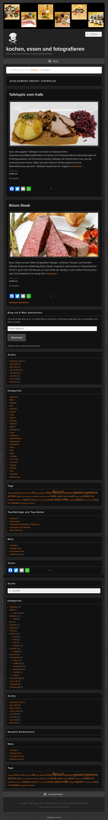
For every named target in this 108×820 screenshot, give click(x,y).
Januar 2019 (15, 370)
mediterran (14, 435)
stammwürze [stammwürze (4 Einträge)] (88, 500)
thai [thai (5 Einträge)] (9, 503)
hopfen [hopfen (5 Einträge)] (19, 496)
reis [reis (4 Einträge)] (80, 496)
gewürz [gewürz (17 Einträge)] (79, 492)
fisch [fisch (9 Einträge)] (49, 492)
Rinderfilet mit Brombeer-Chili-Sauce (24, 524)
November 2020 (16, 361)
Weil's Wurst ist (16, 530)
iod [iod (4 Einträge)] (23, 496)
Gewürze (13, 424)
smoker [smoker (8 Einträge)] (50, 499)
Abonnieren (17, 337)
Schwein (13, 456)
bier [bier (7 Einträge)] (16, 493)
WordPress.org (17, 554)
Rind (12, 450)
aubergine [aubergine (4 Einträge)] (11, 493)
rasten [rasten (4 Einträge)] (77, 496)
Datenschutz (15, 521)
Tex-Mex (13, 468)
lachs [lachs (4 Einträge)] (32, 496)
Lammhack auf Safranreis (20, 527)
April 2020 (14, 364)
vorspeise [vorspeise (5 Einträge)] (24, 503)
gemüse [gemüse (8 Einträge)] (69, 492)
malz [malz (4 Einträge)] (48, 496)
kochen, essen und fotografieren (45, 49)
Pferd (12, 447)
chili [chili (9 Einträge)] (33, 492)
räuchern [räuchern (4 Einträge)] (19, 500)
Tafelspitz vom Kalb (26, 94)
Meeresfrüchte (15, 438)
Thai (11, 471)
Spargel (13, 465)
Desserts (13, 409)
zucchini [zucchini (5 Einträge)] (31, 503)
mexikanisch (15, 441)
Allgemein (14, 397)
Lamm (12, 432)
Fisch (12, 415)
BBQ (12, 400)
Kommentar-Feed (17, 551)
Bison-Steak (19, 205)
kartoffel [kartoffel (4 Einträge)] (27, 496)
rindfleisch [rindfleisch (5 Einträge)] (12, 500)
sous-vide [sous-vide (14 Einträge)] (61, 499)
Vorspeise (14, 474)
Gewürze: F (14, 518)
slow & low (14, 459)
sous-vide (14, 462)
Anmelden (14, 545)
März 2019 (14, 367)
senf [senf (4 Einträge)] (39, 500)
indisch (12, 427)
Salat (12, 453)
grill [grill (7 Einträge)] (9, 496)
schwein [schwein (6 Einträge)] (34, 500)
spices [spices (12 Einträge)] (79, 499)
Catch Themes (62, 807)
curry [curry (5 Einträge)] (37, 493)
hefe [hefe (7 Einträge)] (14, 496)
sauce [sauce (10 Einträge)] (26, 499)
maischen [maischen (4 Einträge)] (43, 496)
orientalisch (14, 444)
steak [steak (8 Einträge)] (96, 499)
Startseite (34, 70)
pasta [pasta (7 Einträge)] (71, 496)
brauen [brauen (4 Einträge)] (27, 493)
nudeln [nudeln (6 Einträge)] (60, 496)
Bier (11, 406)
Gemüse (13, 421)
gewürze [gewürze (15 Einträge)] (91, 492)
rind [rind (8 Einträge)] (92, 496)
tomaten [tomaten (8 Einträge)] (15, 503)
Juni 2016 (14, 379)
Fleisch (12, 418)
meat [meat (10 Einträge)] (53, 496)
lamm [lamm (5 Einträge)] (37, 496)
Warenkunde (15, 477)
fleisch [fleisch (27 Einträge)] (58, 492)
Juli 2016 (13, 376)
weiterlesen (77, 166)
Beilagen (13, 403)
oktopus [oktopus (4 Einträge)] (65, 496)
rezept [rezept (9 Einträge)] (85, 496)
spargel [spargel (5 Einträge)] (72, 500)
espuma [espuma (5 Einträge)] (43, 493)
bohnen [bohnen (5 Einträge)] (22, 493)
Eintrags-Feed (15, 548)
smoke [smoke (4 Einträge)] (43, 500)
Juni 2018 (14, 373)
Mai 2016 (13, 382)
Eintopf (12, 412)
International (15, 430)
